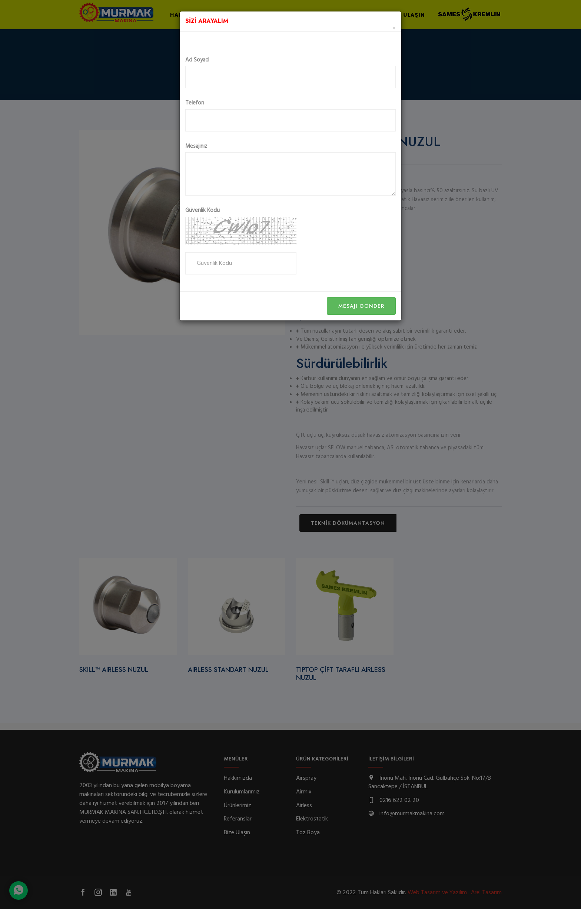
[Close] (394, 29)
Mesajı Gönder (361, 306)
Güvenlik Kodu (202, 210)
